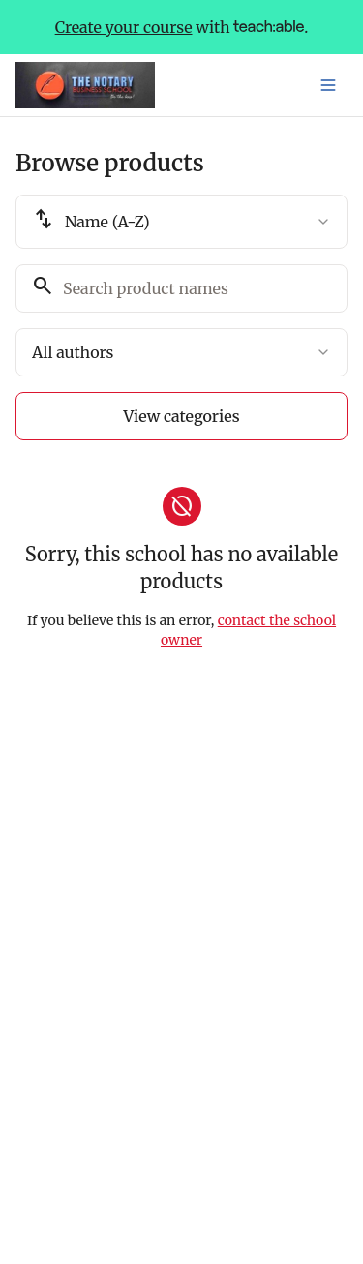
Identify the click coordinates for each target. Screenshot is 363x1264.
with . (182, 27)
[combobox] (181, 222)
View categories (181, 416)
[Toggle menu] (328, 85)
